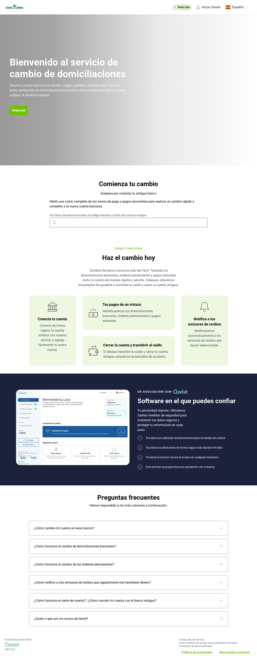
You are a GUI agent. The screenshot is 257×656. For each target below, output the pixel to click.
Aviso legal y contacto (234, 652)
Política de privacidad (197, 652)
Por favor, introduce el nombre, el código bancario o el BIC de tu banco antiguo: (98, 215)
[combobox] (128, 222)
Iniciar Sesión (208, 7)
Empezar (18, 110)
